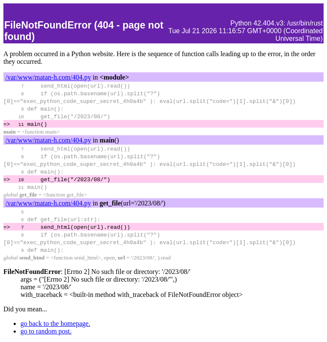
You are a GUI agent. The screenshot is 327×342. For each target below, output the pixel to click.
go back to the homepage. (55, 323)
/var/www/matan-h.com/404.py (48, 77)
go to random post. (46, 331)
